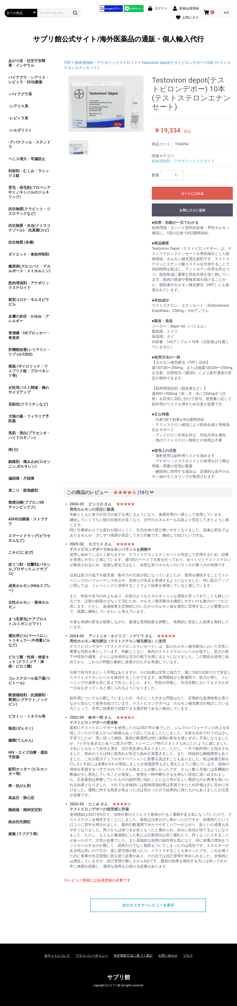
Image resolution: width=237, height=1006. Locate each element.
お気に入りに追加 (192, 210)
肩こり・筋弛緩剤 (23, 490)
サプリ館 (118, 977)
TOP (67, 62)
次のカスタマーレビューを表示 (148, 905)
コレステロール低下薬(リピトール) (29, 680)
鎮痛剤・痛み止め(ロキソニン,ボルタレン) (29, 464)
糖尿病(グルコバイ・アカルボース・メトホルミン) (29, 268)
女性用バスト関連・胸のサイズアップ (28, 389)
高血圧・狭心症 (21, 798)
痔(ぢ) (13, 449)
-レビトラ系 (18, 118)
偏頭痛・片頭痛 (21, 478)
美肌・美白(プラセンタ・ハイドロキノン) (29, 435)
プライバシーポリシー (92, 955)
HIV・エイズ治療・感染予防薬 (28, 754)
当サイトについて (57, 955)
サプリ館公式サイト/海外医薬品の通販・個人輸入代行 (118, 39)
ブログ (188, 955)
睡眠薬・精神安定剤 (25, 810)
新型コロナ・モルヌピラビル (28, 301)
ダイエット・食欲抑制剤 (28, 254)
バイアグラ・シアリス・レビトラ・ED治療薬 (28, 79)
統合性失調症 (19, 822)
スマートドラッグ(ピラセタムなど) (29, 538)
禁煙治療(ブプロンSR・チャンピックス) (28, 504)
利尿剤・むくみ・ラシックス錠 (28, 173)
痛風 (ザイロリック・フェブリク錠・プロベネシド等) (28, 371)
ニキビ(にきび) (20, 552)
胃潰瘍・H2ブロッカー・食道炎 (29, 335)
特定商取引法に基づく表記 (133, 955)
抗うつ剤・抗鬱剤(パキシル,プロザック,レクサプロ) (29, 569)
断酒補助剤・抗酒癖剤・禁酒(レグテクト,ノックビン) (28, 699)
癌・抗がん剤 (19, 786)
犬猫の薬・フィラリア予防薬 (28, 418)
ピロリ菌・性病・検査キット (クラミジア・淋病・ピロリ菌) (28, 662)
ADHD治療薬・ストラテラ (28, 521)
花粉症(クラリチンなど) (28, 404)
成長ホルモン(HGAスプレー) (29, 588)
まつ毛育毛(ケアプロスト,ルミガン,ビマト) (27, 621)
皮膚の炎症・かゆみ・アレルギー (28, 318)
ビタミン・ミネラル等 (26, 716)
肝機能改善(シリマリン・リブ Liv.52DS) (29, 351)
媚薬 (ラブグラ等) (23, 834)
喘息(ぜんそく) (20, 728)
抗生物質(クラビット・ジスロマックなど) (29, 211)
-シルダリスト (20, 130)
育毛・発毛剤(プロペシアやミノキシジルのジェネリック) (29, 192)
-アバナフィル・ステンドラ (29, 144)
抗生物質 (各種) (21, 242)
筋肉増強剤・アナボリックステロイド (28, 285)
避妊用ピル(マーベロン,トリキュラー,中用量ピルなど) (29, 640)
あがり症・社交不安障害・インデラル (26, 63)
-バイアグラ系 (20, 94)
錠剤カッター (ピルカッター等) (28, 771)
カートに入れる (192, 193)
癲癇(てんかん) (20, 740)
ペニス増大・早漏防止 (26, 159)
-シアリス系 (18, 106)
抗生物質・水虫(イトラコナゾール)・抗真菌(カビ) (29, 227)
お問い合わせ (168, 955)
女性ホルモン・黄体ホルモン (28, 604)
